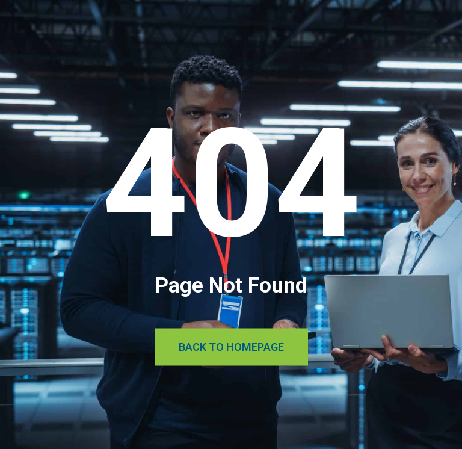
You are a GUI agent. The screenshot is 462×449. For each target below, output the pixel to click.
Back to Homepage (231, 347)
